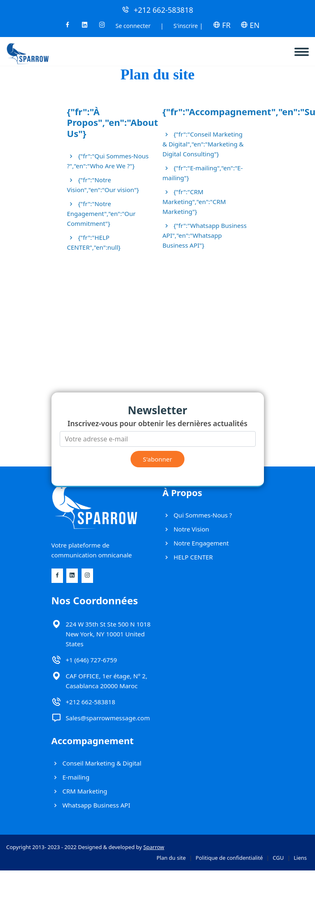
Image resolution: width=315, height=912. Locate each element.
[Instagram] (102, 27)
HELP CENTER (188, 557)
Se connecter (133, 26)
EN (249, 25)
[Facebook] (67, 27)
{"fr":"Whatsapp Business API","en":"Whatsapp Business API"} (205, 235)
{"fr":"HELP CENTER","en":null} (94, 242)
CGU (278, 857)
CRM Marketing (79, 791)
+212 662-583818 (163, 10)
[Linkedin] (85, 27)
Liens (300, 857)
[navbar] (304, 48)
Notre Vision (186, 529)
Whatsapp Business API (91, 805)
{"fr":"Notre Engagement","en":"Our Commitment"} (101, 213)
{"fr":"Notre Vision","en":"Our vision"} (103, 185)
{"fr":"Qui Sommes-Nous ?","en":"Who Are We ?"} (108, 161)
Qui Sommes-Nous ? (197, 515)
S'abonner (157, 459)
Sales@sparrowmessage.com (108, 718)
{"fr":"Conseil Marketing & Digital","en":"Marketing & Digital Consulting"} (203, 144)
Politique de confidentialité (229, 857)
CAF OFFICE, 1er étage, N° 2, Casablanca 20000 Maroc (106, 681)
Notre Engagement (196, 543)
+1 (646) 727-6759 (91, 660)
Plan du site (171, 857)
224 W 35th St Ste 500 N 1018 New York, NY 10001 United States (108, 634)
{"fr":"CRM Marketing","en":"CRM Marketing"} (194, 202)
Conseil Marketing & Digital (96, 763)
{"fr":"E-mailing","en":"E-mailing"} (203, 173)
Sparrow (153, 847)
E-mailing (70, 777)
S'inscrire (185, 26)
